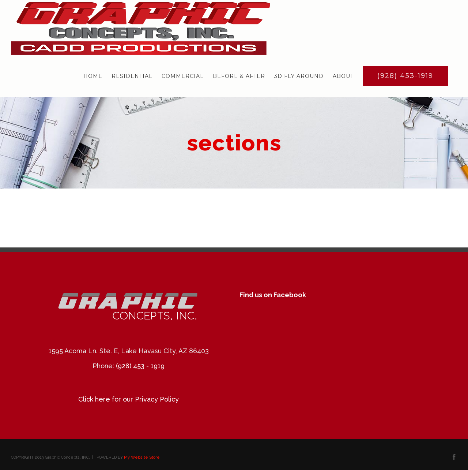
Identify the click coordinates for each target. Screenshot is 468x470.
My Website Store (142, 457)
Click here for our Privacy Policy (128, 399)
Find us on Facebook (272, 295)
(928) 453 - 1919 (140, 366)
